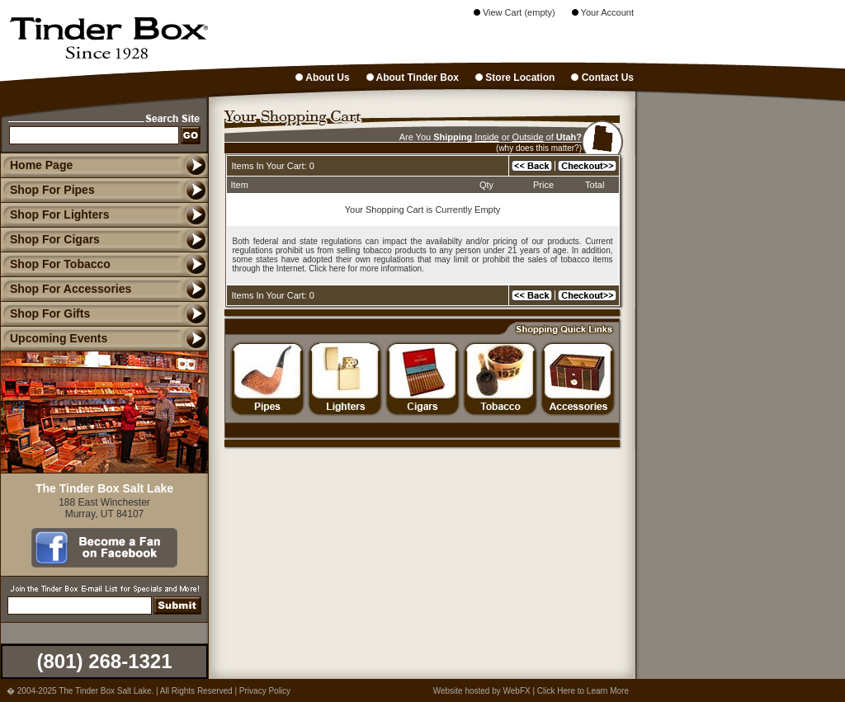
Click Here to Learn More (583, 690)
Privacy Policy (264, 690)
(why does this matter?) (539, 148)
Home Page (41, 165)
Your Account (603, 12)
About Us (322, 77)
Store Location (515, 77)
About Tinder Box (412, 77)
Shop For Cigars (50, 239)
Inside (486, 137)
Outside (528, 137)
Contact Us (602, 77)
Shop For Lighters (55, 214)
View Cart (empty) (514, 12)
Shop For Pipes (47, 189)
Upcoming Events (53, 338)
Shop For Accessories (65, 288)
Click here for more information (365, 268)
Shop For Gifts (45, 313)
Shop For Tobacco (55, 264)
